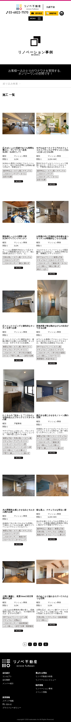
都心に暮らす (24, 263)
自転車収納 (23, 623)
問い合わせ (7, 704)
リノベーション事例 (44, 689)
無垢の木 (56, 263)
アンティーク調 (43, 439)
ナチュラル (27, 171)
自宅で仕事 (7, 177)
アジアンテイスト (21, 350)
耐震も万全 (58, 257)
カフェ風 (17, 171)
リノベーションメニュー (46, 680)
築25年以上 (7, 171)
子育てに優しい (16, 356)
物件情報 (39, 685)
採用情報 (6, 697)
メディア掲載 (8, 701)
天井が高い (7, 257)
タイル (23, 174)
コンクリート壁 (20, 444)
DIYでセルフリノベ (44, 257)
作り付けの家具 (25, 353)
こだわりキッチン (44, 177)
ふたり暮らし (42, 266)
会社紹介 (6, 673)
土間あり (61, 532)
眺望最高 (40, 359)
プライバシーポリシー (11, 708)
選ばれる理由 (41, 673)
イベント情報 (41, 692)
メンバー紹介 (8, 683)
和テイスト (27, 347)
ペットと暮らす (23, 453)
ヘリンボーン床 (25, 447)
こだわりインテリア (11, 174)
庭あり (50, 529)
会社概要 (6, 680)
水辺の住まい (51, 359)
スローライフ (54, 356)
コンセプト (7, 676)
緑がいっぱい (42, 269)
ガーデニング (20, 540)
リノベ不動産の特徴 (44, 676)
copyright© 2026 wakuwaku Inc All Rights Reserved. (35, 719)
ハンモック (7, 444)
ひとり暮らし (8, 450)
